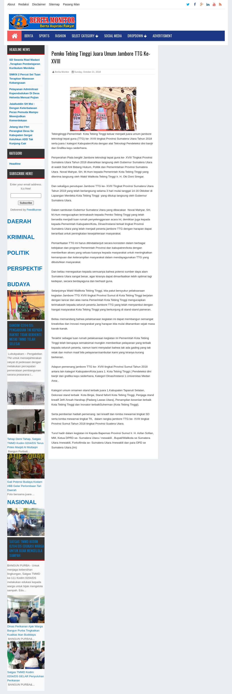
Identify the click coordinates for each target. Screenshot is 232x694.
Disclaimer (39, 4)
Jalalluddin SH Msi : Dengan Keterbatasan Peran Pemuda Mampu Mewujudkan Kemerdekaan (23, 112)
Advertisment (162, 35)
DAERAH (19, 221)
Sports (44, 35)
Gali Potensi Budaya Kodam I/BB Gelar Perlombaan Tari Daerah (24, 486)
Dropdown (137, 35)
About (11, 4)
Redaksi (23, 4)
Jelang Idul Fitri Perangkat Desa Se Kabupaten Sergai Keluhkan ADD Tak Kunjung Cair (21, 135)
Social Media (113, 35)
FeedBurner (34, 209)
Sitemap (54, 4)
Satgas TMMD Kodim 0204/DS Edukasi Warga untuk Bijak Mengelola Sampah (26, 548)
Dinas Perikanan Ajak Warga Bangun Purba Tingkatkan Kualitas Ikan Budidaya (25, 630)
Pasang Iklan (71, 4)
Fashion (60, 35)
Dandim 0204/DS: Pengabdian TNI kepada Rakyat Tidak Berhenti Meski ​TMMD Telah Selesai (25, 334)
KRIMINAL (21, 237)
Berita (28, 35)
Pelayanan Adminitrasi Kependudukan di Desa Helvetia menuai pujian (24, 93)
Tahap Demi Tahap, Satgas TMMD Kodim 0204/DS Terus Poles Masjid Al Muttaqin (25, 443)
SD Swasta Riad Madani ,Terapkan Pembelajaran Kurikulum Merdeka (24, 64)
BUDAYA (18, 284)
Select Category (85, 35)
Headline (15, 163)
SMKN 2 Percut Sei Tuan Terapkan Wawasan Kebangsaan (24, 78)
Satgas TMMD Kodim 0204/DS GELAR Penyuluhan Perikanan (25, 676)
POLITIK (18, 253)
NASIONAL (21, 502)
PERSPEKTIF (24, 269)
